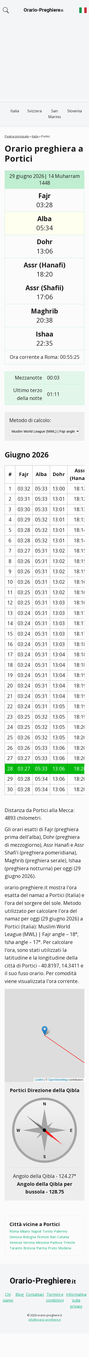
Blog (20, 1294)
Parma (41, 1248)
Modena (64, 1248)
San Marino (54, 114)
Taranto (16, 1248)
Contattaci (35, 1294)
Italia (14, 110)
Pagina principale (17, 136)
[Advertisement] (43, 62)
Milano (25, 1231)
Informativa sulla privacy (76, 1300)
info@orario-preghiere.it (45, 1320)
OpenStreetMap (58, 1079)
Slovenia (74, 110)
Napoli (36, 1231)
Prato (52, 1248)
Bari (53, 1236)
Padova (56, 1242)
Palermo (60, 1231)
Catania (63, 1236)
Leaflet (39, 1079)
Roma (14, 1231)
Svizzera (34, 110)
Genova (16, 1236)
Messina (42, 1242)
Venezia (16, 1242)
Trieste (69, 1242)
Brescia (29, 1248)
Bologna (29, 1236)
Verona (29, 1242)
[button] (45, 1030)
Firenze (43, 1236)
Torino (47, 1231)
